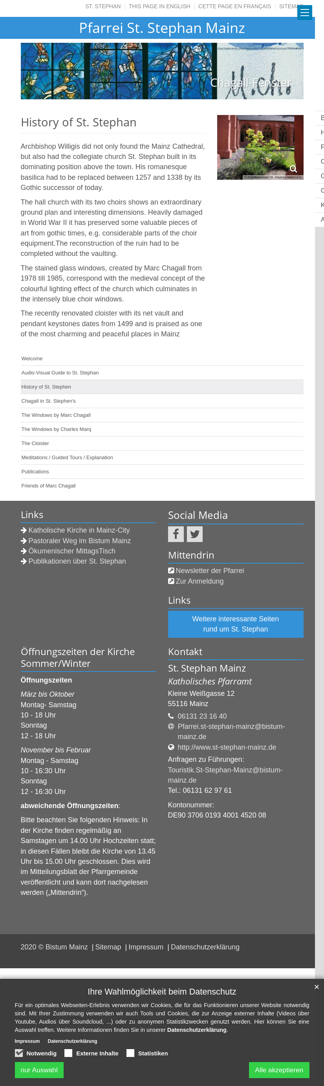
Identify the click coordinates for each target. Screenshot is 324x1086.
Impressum (146, 947)
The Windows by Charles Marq (57, 429)
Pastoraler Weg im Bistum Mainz (80, 541)
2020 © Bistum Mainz (55, 947)
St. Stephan (103, 6)
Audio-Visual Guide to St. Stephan (60, 373)
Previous (40, 71)
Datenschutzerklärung (205, 947)
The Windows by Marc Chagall (56, 415)
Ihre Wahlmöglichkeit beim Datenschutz (162, 992)
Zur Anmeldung (200, 581)
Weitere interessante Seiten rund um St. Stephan (235, 624)
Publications (35, 472)
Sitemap (109, 947)
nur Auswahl (40, 1070)
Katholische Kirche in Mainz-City (79, 530)
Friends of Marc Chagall (49, 486)
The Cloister (35, 443)
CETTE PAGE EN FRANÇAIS (234, 6)
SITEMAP (291, 6)
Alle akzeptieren (278, 1070)
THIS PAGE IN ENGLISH (159, 6)
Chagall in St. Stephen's (49, 401)
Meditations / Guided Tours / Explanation (67, 457)
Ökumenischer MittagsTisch (72, 551)
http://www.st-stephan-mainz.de (227, 747)
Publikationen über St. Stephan (77, 561)
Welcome (32, 358)
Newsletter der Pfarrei (210, 571)
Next (284, 71)
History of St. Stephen (46, 387)
